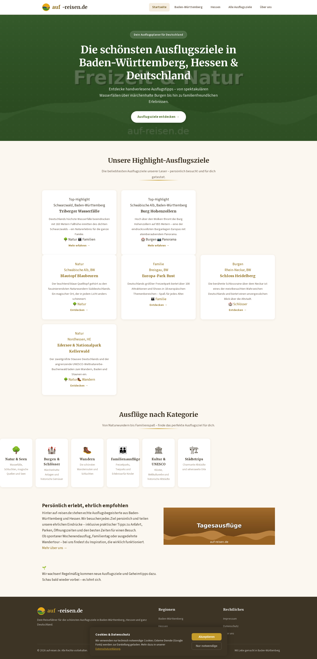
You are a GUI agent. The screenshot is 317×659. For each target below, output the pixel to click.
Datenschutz (231, 626)
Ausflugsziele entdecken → (158, 116)
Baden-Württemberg (188, 7)
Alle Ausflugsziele (240, 7)
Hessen (215, 7)
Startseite (159, 7)
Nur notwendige (206, 645)
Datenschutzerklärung (107, 649)
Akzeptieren (207, 636)
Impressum (230, 619)
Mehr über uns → (54, 548)
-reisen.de (65, 7)
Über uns (266, 7)
